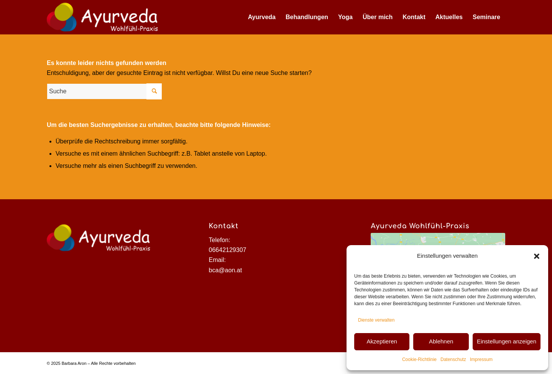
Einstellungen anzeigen (506, 341)
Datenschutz (453, 359)
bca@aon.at (225, 270)
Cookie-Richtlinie (419, 359)
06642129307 (227, 250)
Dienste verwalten (376, 320)
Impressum (481, 359)
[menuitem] (262, 17)
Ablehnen (441, 341)
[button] (536, 256)
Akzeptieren (382, 341)
